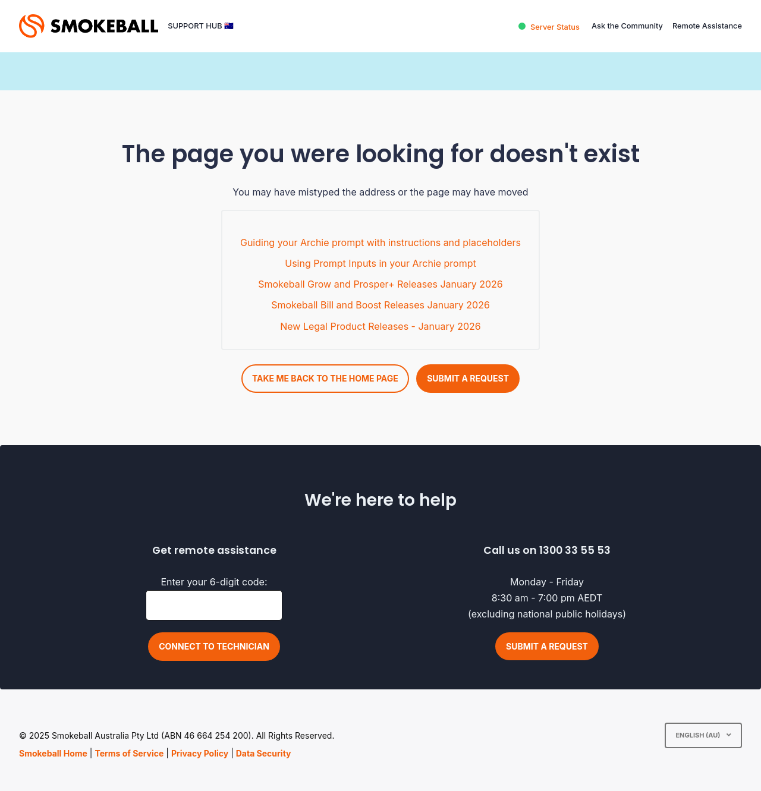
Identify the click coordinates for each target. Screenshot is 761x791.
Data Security (263, 753)
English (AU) (698, 735)
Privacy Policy (199, 753)
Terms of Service (129, 753)
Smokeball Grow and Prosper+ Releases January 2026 (380, 284)
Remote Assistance (707, 25)
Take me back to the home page (325, 378)
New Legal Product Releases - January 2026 (380, 326)
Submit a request (468, 378)
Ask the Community (627, 25)
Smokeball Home (53, 753)
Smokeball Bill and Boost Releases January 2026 (380, 305)
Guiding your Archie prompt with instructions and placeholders (380, 242)
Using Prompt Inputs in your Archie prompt (380, 263)
